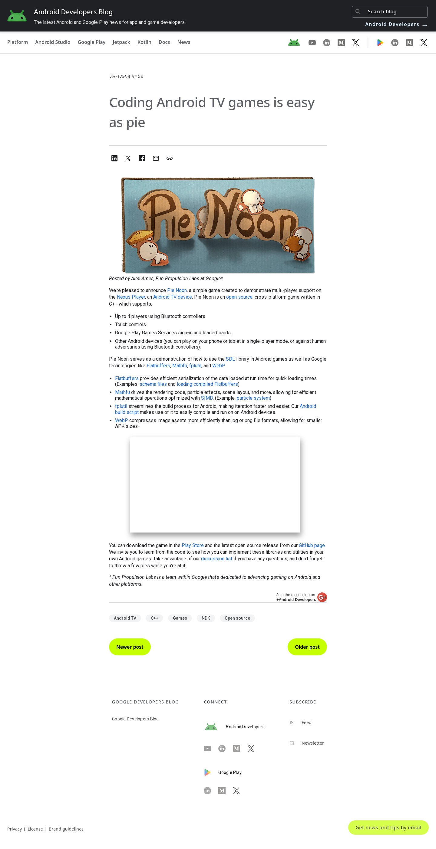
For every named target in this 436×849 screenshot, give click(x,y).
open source (239, 297)
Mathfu (179, 366)
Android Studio (52, 42)
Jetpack (121, 42)
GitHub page (312, 545)
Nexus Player (131, 297)
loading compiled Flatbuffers (207, 384)
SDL (230, 359)
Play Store (193, 545)
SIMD (207, 398)
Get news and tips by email (388, 827)
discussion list (216, 559)
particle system (253, 398)
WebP (218, 366)
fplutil (195, 366)
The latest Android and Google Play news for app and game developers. (110, 22)
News (183, 42)
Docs (164, 42)
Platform (17, 42)
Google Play (91, 42)
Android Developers (397, 24)
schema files (153, 384)
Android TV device (172, 297)
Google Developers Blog (135, 718)
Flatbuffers (158, 366)
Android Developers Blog (73, 11)
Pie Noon (177, 290)
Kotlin (144, 42)
